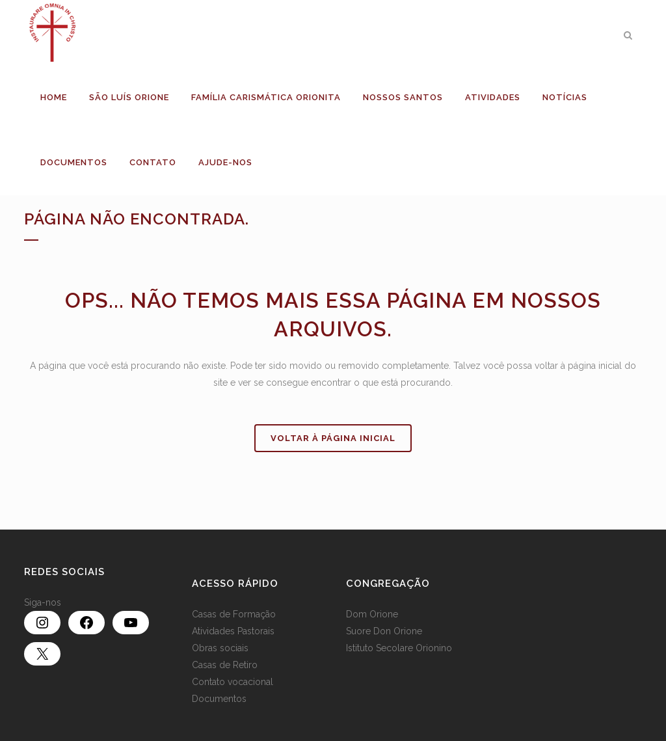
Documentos (219, 699)
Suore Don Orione (384, 631)
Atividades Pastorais (233, 631)
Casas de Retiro (225, 665)
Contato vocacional (232, 682)
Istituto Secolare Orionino (399, 648)
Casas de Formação (234, 614)
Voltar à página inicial (333, 438)
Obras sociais (220, 648)
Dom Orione (372, 614)
